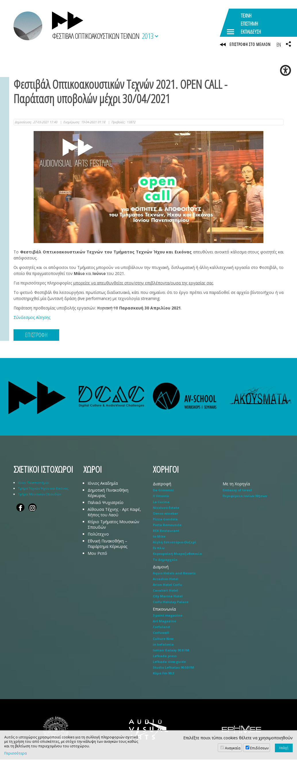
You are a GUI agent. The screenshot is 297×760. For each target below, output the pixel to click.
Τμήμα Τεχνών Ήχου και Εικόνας (43, 489)
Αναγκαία (232, 748)
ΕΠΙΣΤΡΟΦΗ (36, 335)
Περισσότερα (15, 753)
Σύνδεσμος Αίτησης (32, 318)
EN (279, 44)
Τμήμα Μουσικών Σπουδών (39, 495)
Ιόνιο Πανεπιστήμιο (33, 483)
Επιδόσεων (259, 748)
